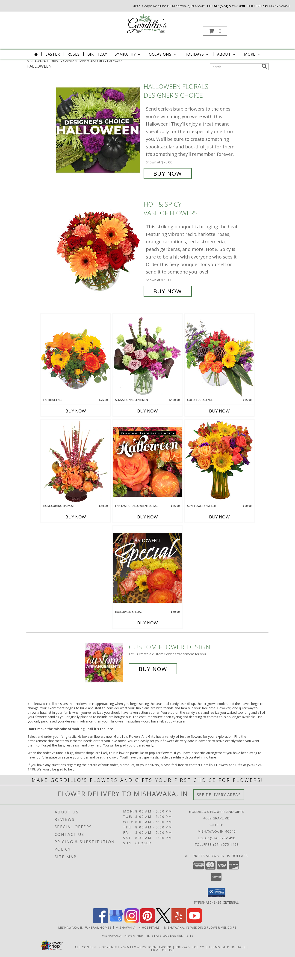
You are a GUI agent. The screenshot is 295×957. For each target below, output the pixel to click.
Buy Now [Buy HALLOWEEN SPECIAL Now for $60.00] (147, 623)
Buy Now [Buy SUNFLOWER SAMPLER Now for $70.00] (219, 517)
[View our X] (163, 921)
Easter (52, 54)
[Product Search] (235, 66)
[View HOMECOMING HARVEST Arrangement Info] (75, 462)
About (226, 54)
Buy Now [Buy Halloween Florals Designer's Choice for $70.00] (167, 173)
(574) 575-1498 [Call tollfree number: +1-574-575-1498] (277, 5)
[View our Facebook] (100, 921)
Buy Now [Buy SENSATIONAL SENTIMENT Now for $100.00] (147, 411)
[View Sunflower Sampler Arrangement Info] (219, 461)
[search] (264, 66)
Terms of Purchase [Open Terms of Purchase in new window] (227, 947)
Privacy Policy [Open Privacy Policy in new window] (190, 947)
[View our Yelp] (178, 921)
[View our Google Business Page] (116, 921)
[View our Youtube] (194, 921)
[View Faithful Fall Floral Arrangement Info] (75, 355)
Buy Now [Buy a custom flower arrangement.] (153, 669)
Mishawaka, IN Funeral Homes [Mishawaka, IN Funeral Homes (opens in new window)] (85, 927)
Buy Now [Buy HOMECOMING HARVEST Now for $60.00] (75, 517)
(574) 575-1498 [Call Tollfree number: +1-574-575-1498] (226, 844)
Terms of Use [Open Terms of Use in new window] (162, 950)
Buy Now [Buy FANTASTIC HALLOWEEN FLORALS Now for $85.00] (147, 517)
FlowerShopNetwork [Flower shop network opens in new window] (150, 947)
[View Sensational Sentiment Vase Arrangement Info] (147, 356)
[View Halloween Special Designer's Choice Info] (147, 568)
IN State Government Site (170, 935)
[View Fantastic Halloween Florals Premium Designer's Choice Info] (147, 462)
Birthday (97, 54)
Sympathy (128, 54)
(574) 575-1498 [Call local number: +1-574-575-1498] (232, 5)
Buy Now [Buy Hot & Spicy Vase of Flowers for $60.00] (167, 291)
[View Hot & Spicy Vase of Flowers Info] (98, 248)
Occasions (163, 54)
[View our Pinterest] (147, 921)
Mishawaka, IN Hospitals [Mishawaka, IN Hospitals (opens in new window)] (138, 927)
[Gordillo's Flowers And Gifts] (147, 24)
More (252, 54)
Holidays (197, 54)
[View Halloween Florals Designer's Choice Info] (98, 130)
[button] (215, 31)
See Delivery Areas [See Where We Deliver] (219, 794)
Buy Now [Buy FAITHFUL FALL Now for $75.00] (75, 411)
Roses (74, 54)
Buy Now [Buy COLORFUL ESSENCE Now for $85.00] (219, 411)
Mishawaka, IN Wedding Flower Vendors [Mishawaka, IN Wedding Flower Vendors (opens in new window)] (200, 927)
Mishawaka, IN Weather (122, 935)
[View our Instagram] (131, 921)
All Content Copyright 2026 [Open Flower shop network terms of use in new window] (102, 947)
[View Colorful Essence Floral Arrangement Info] (219, 355)
